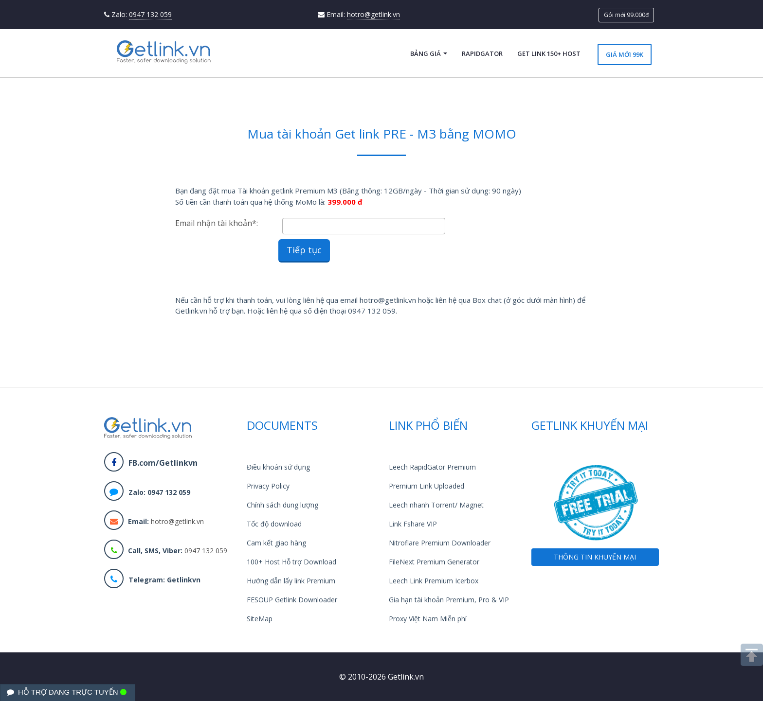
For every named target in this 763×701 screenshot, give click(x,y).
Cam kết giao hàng (276, 542)
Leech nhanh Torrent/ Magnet (436, 504)
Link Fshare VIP (413, 523)
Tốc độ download (274, 523)
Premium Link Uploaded (426, 486)
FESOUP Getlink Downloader (292, 599)
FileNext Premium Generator (434, 561)
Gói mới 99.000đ (626, 15)
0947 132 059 (150, 14)
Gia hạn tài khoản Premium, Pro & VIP (449, 599)
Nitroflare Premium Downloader (439, 542)
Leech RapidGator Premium (432, 467)
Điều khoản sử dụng (278, 467)
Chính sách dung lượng (282, 504)
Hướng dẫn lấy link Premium (291, 580)
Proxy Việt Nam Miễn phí (428, 618)
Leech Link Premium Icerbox (433, 580)
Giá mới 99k (624, 54)
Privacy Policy (268, 486)
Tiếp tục (304, 250)
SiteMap (259, 618)
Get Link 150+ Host (549, 53)
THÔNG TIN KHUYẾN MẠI (595, 556)
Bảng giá (428, 53)
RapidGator (482, 53)
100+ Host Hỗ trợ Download (291, 561)
